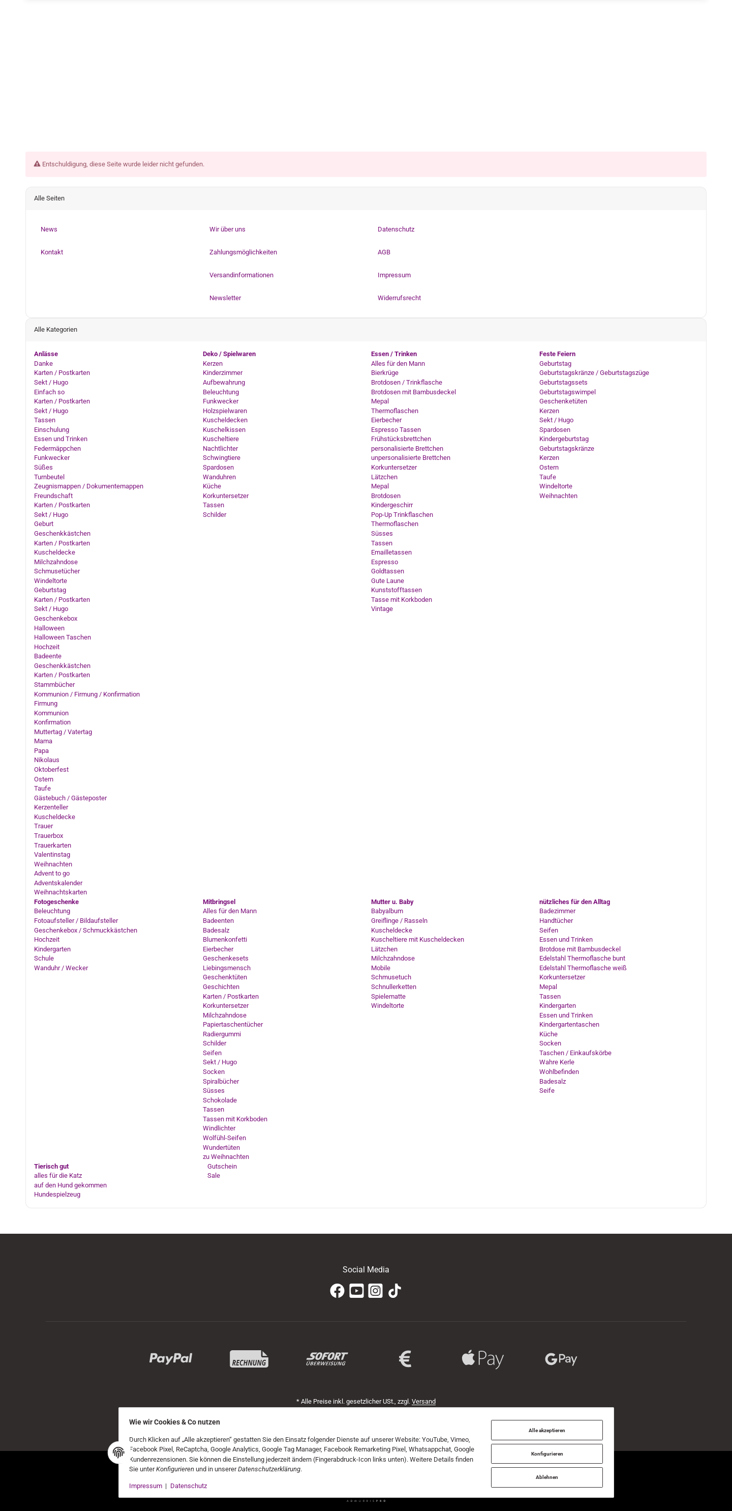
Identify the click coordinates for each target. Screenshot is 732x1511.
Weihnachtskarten (60, 892)
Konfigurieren (544, 1453)
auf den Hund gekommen (70, 1185)
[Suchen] (534, 91)
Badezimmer (557, 911)
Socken (214, 1072)
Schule (44, 959)
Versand (424, 1401)
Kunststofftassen (396, 590)
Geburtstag (50, 590)
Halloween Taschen (62, 637)
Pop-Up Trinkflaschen (402, 514)
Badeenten (218, 920)
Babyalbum (387, 911)
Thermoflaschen (394, 411)
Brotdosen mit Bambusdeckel (413, 392)
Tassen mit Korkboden (235, 1119)
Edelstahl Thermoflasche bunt (582, 959)
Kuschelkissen (224, 429)
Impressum (148, 1486)
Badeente (48, 656)
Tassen (44, 420)
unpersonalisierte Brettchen (410, 458)
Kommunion (51, 713)
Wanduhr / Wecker (61, 968)
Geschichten (221, 987)
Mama (43, 741)
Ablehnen (544, 1476)
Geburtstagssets (563, 382)
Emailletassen (391, 552)
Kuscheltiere (221, 439)
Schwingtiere (221, 458)
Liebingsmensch (227, 968)
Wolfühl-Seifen (224, 1138)
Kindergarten (52, 949)
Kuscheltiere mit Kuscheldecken (417, 939)
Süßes (43, 467)
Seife (547, 1090)
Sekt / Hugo (51, 382)
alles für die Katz (58, 1175)
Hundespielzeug (57, 1195)
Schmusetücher (57, 571)
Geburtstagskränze (566, 448)
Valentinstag (52, 854)
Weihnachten (53, 864)
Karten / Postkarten (62, 373)
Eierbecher (386, 420)
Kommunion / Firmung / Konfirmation (87, 694)
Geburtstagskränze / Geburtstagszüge (594, 373)
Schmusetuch (391, 977)
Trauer (43, 826)
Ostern (43, 779)
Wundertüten (221, 1147)
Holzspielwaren (225, 411)
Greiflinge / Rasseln (399, 920)
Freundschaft (53, 496)
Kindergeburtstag (564, 439)
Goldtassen (387, 571)
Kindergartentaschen (569, 1024)
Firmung (45, 703)
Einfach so (49, 392)
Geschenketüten (563, 401)
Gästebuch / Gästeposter (70, 798)
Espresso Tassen (396, 429)
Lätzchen (384, 477)
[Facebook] (337, 1291)
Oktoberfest (51, 769)
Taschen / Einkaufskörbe (575, 1053)
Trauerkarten (52, 845)
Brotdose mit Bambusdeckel (580, 949)
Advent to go (52, 873)
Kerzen (213, 363)
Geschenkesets (226, 959)
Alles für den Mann (398, 363)
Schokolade (220, 1100)
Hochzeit (46, 647)
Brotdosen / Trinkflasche (406, 382)
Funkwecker (52, 458)
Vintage (382, 609)
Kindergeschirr (392, 505)
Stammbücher (54, 684)
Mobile (380, 968)
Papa (41, 750)
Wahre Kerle (556, 1062)
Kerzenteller (51, 807)
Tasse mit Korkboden (401, 599)
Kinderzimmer (222, 373)
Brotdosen (386, 496)
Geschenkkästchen (62, 533)
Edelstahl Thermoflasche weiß (583, 968)
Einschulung (51, 429)
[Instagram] (375, 1291)
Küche (212, 486)
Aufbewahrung (224, 382)
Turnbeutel (49, 477)
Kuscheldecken (225, 420)
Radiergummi (222, 1034)
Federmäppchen (57, 448)
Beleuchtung (221, 392)
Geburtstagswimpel (567, 392)
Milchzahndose (56, 562)
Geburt (43, 524)
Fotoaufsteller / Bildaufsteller (76, 920)
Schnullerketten (393, 987)
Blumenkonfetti (225, 939)
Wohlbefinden (559, 1072)
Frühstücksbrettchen (401, 439)
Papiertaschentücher (233, 1024)
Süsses (382, 533)
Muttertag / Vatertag (63, 732)
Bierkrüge (385, 373)
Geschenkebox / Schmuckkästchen (85, 930)
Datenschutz (191, 1486)
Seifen (212, 1053)
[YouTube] (356, 1291)
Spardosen (218, 467)
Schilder (214, 514)
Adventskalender (58, 883)
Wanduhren (219, 477)
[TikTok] (394, 1291)
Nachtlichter (220, 448)
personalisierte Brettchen (407, 448)
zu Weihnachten (226, 1156)
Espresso (384, 562)
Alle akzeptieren (544, 1430)
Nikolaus (46, 760)
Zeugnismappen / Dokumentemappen (88, 486)
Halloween (49, 628)
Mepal (380, 401)
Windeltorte (50, 581)
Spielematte (388, 996)
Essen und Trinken (60, 439)
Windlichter (219, 1128)
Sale (213, 1175)
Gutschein (221, 1166)
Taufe (42, 788)
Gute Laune (387, 581)
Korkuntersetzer (226, 496)
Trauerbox (48, 835)
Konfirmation (52, 722)
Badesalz (216, 930)
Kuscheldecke (54, 552)
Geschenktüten (225, 977)
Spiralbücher (221, 1081)
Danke (43, 363)
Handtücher (556, 920)
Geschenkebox (55, 618)
